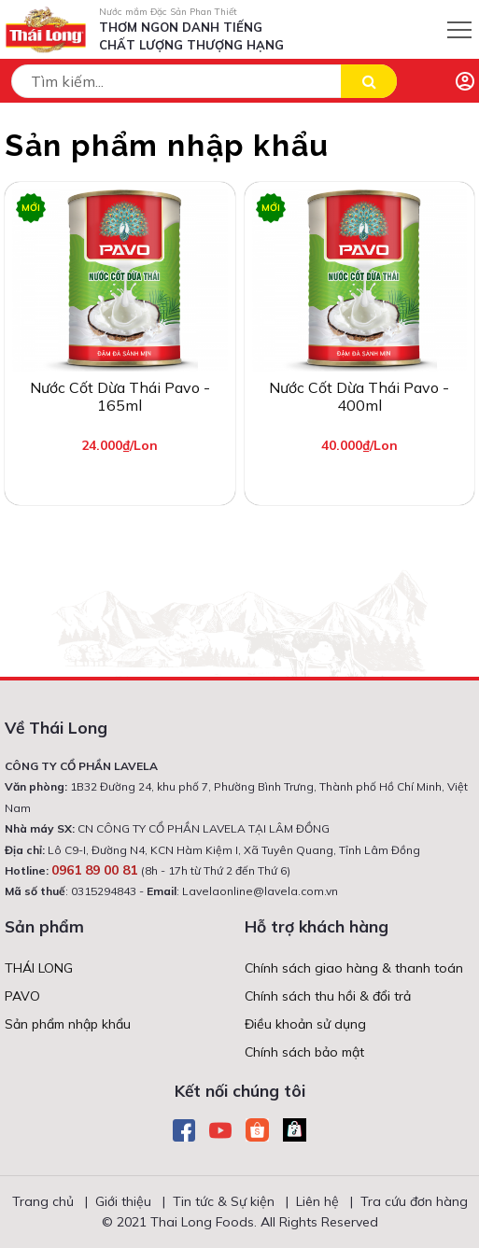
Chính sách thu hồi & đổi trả (328, 996)
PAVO (22, 996)
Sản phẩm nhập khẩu (68, 1024)
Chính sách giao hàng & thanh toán (354, 968)
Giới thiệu (123, 1201)
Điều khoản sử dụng (305, 1024)
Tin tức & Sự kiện (224, 1201)
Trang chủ (43, 1201)
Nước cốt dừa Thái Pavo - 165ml (120, 396)
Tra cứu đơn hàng (414, 1201)
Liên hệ (317, 1201)
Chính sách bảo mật (304, 1052)
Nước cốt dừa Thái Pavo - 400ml (359, 396)
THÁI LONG (39, 968)
